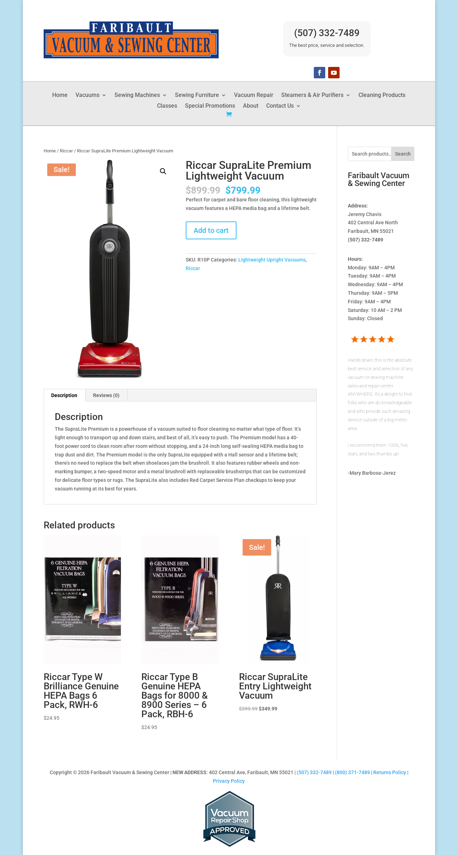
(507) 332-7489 (327, 33)
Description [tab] (64, 395)
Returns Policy (389, 772)
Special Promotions (210, 106)
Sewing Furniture (197, 95)
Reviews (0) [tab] (106, 395)
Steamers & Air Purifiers (312, 95)
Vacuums (87, 95)
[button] (163, 171)
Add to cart (211, 230)
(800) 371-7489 (352, 772)
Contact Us (280, 106)
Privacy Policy (229, 781)
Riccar (66, 150)
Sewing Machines (137, 95)
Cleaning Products (382, 95)
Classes (167, 106)
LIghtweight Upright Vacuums (272, 260)
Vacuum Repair (253, 95)
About (250, 106)
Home (60, 95)
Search (403, 154)
